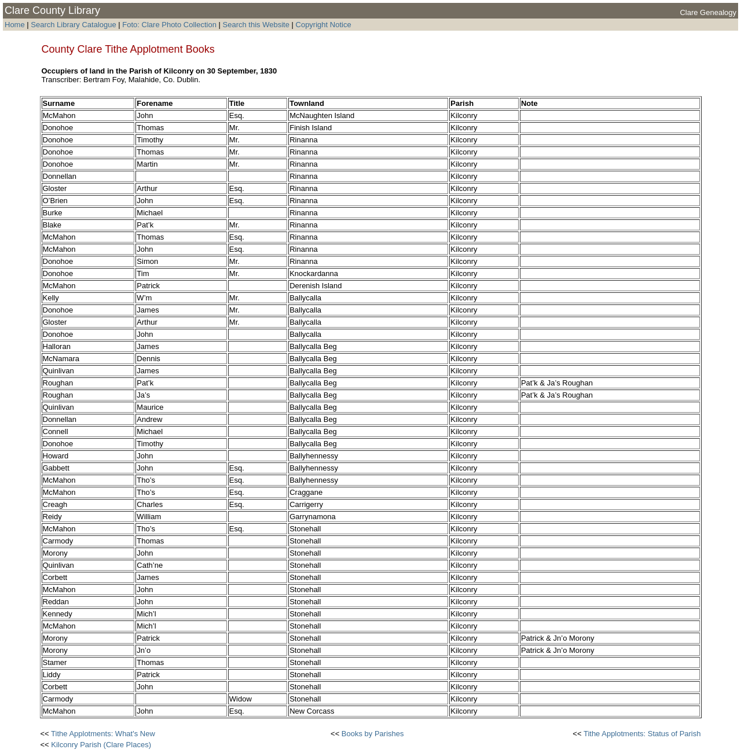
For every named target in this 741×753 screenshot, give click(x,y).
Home (15, 24)
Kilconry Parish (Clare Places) (101, 744)
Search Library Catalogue (73, 24)
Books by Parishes (373, 733)
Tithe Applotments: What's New (103, 733)
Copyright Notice (323, 24)
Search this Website (255, 24)
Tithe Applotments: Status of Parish (642, 733)
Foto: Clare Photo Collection (170, 24)
